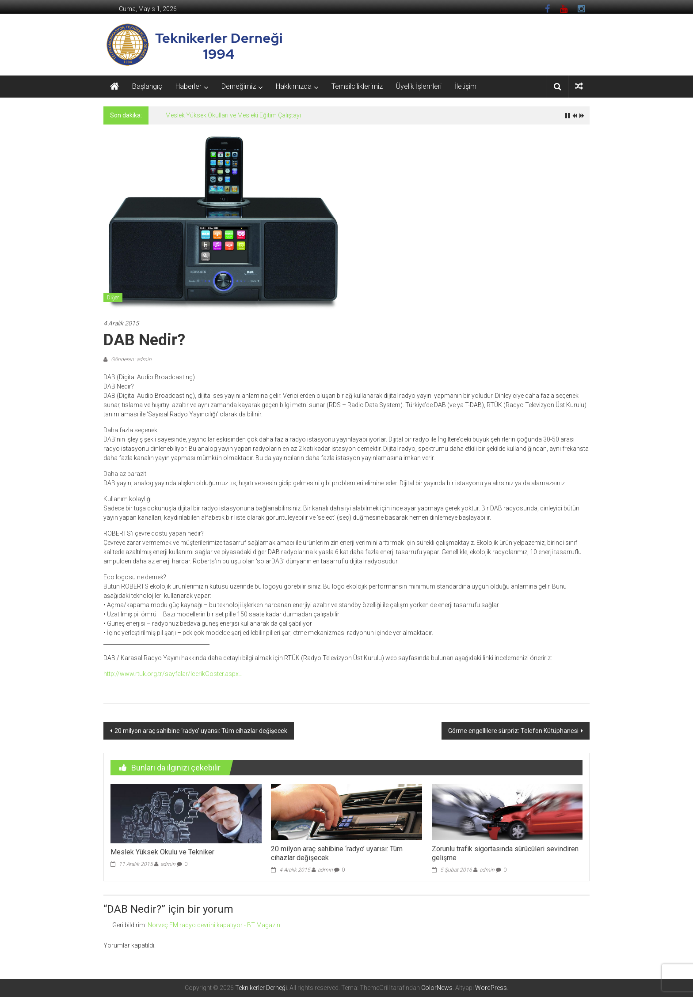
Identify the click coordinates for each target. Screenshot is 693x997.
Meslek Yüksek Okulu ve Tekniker (162, 852)
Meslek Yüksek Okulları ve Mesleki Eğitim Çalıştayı (233, 115)
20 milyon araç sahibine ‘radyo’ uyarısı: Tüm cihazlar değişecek (200, 730)
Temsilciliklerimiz (357, 86)
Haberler (188, 86)
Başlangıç (147, 86)
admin (167, 864)
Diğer (113, 298)
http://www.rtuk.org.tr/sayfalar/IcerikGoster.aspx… (173, 673)
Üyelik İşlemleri (419, 86)
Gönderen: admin (131, 359)
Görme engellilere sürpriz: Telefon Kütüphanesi (513, 730)
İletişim (465, 86)
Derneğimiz (238, 86)
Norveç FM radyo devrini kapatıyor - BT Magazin (214, 925)
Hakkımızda (294, 86)
